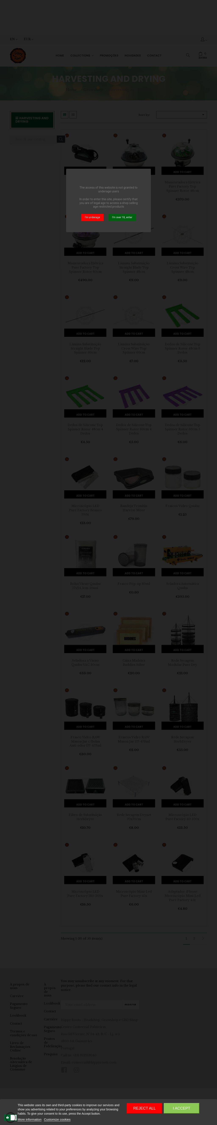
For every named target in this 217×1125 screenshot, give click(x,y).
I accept (181, 1108)
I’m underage (92, 217)
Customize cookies (57, 1119)
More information (30, 1119)
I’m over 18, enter (122, 217)
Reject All (144, 1108)
